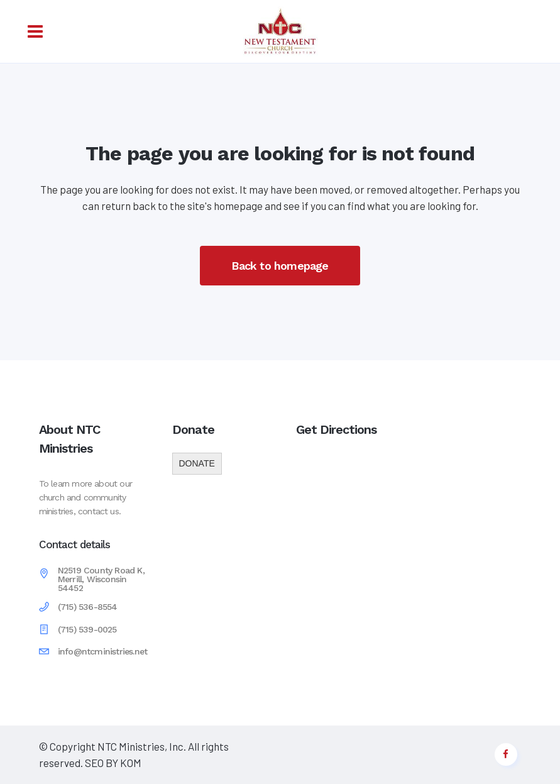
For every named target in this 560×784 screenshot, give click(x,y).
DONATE (197, 463)
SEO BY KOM (112, 762)
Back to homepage (279, 265)
